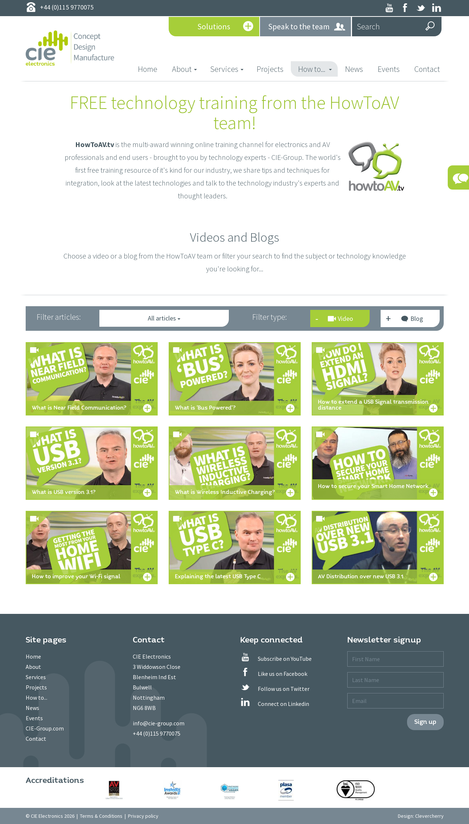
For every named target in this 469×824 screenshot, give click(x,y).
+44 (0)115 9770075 (156, 733)
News (354, 69)
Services (36, 677)
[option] (126, 790)
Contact (427, 69)
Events (389, 69)
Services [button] (226, 69)
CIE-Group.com (45, 728)
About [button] (184, 69)
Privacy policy (143, 816)
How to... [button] (315, 69)
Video (340, 318)
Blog (411, 319)
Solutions (225, 27)
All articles (164, 318)
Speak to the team (307, 26)
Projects (270, 69)
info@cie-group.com (158, 723)
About (33, 666)
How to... (36, 697)
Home (151, 68)
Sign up (425, 722)
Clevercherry (429, 816)
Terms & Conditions (101, 816)
